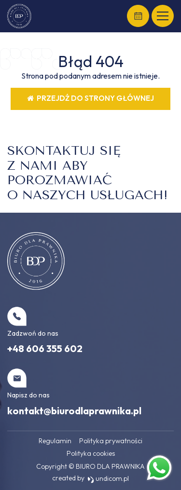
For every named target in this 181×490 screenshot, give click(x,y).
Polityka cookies (91, 453)
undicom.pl (108, 478)
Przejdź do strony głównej (90, 98)
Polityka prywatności (110, 440)
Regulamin (55, 440)
